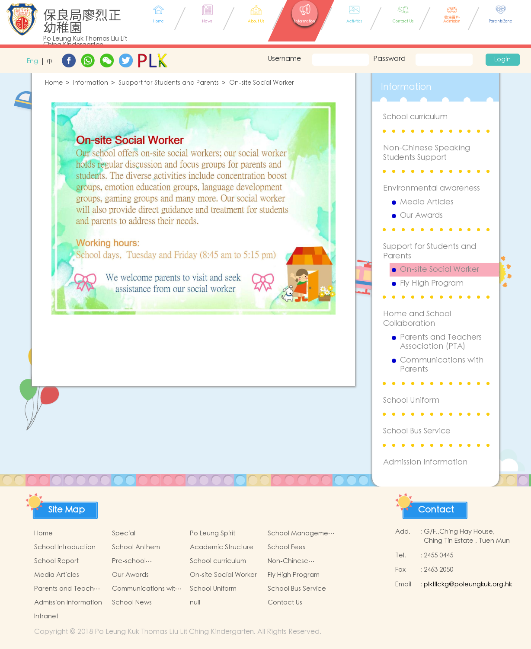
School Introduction (65, 547)
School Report (56, 561)
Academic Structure (221, 547)
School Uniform (411, 400)
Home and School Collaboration (417, 319)
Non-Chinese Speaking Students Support (426, 153)
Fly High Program (432, 283)
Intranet (46, 616)
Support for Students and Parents (168, 83)
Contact (436, 510)
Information (90, 83)
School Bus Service (417, 431)
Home (54, 83)
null (195, 602)
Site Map (66, 510)
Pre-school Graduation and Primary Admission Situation (139, 561)
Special (123, 533)
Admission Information (425, 462)
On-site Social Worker (261, 83)
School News (132, 602)
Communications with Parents (441, 365)
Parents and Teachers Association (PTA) (441, 342)
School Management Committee (301, 533)
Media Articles (427, 202)
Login (502, 59)
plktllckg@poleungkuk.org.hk (468, 584)
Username (283, 59)
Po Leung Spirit (212, 533)
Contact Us (285, 602)
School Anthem (136, 547)
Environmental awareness (431, 188)
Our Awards (421, 215)
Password (389, 59)
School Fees (286, 547)
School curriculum (415, 116)
